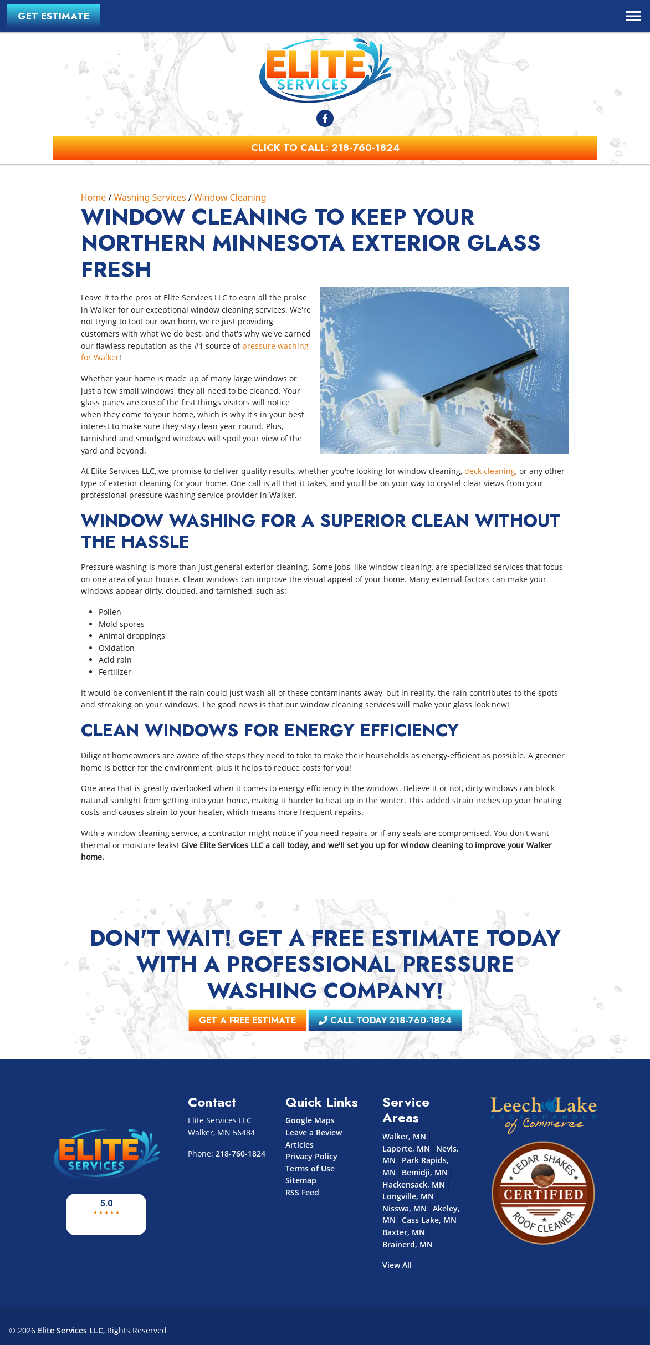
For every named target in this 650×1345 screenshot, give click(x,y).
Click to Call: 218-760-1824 (325, 147)
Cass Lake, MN (429, 1220)
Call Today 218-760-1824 (355, 1020)
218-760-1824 (240, 1153)
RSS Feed (302, 1192)
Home (93, 197)
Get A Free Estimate (286, 1020)
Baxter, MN (403, 1232)
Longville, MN (408, 1196)
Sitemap (300, 1180)
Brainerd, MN (407, 1244)
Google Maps (310, 1120)
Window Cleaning (230, 197)
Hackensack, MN (413, 1184)
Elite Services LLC (70, 1330)
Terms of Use (310, 1168)
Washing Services (150, 197)
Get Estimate (53, 16)
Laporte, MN (406, 1148)
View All (397, 1265)
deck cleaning (489, 471)
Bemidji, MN (425, 1172)
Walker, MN (404, 1136)
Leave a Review (313, 1132)
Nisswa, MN (404, 1208)
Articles (299, 1144)
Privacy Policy (311, 1156)
